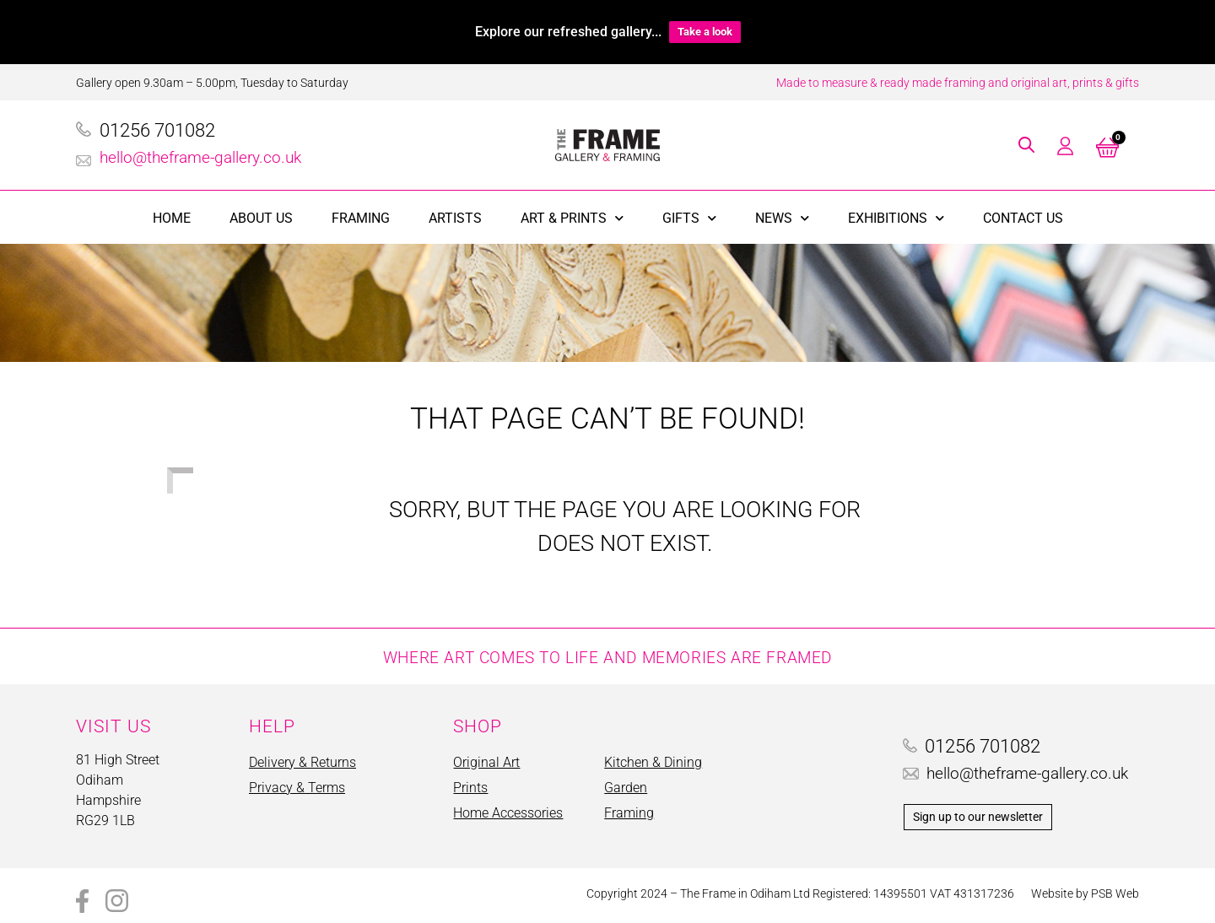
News (782, 218)
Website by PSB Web (1085, 893)
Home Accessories (508, 813)
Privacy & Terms (297, 788)
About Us (261, 218)
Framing (361, 218)
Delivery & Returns (302, 762)
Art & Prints (572, 218)
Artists (455, 218)
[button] (1026, 144)
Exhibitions (896, 218)
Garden (625, 788)
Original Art (486, 762)
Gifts (689, 218)
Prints (470, 788)
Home (172, 218)
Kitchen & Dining (653, 762)
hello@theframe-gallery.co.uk (200, 157)
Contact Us (1023, 218)
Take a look (705, 31)
